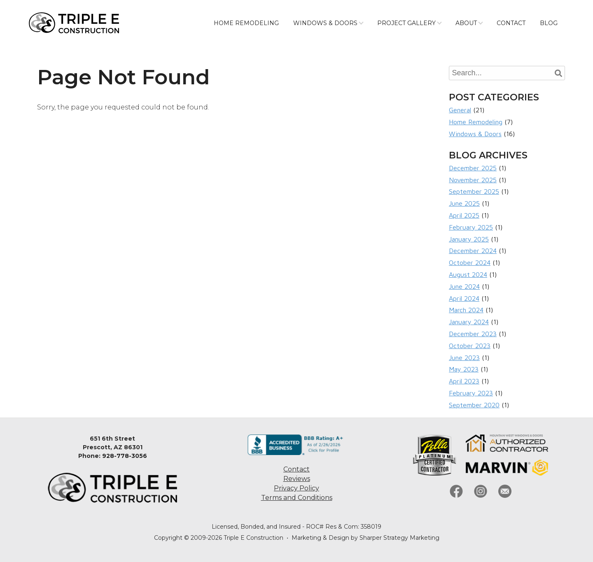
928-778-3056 (124, 456)
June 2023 (464, 357)
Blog (549, 23)
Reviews (296, 479)
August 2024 (468, 274)
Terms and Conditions (296, 498)
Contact (511, 23)
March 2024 (466, 310)
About (466, 23)
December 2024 (473, 250)
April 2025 (464, 215)
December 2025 (473, 168)
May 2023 (464, 369)
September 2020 (474, 405)
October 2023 (469, 345)
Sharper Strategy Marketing (399, 537)
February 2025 (471, 227)
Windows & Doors (325, 23)
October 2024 (469, 262)
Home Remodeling (246, 23)
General (460, 110)
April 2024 (464, 298)
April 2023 (464, 381)
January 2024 (469, 321)
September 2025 (474, 191)
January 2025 (469, 239)
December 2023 (473, 333)
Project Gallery (406, 23)
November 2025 (473, 179)
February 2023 (471, 393)
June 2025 (464, 203)
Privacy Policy (296, 488)
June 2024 (464, 286)
